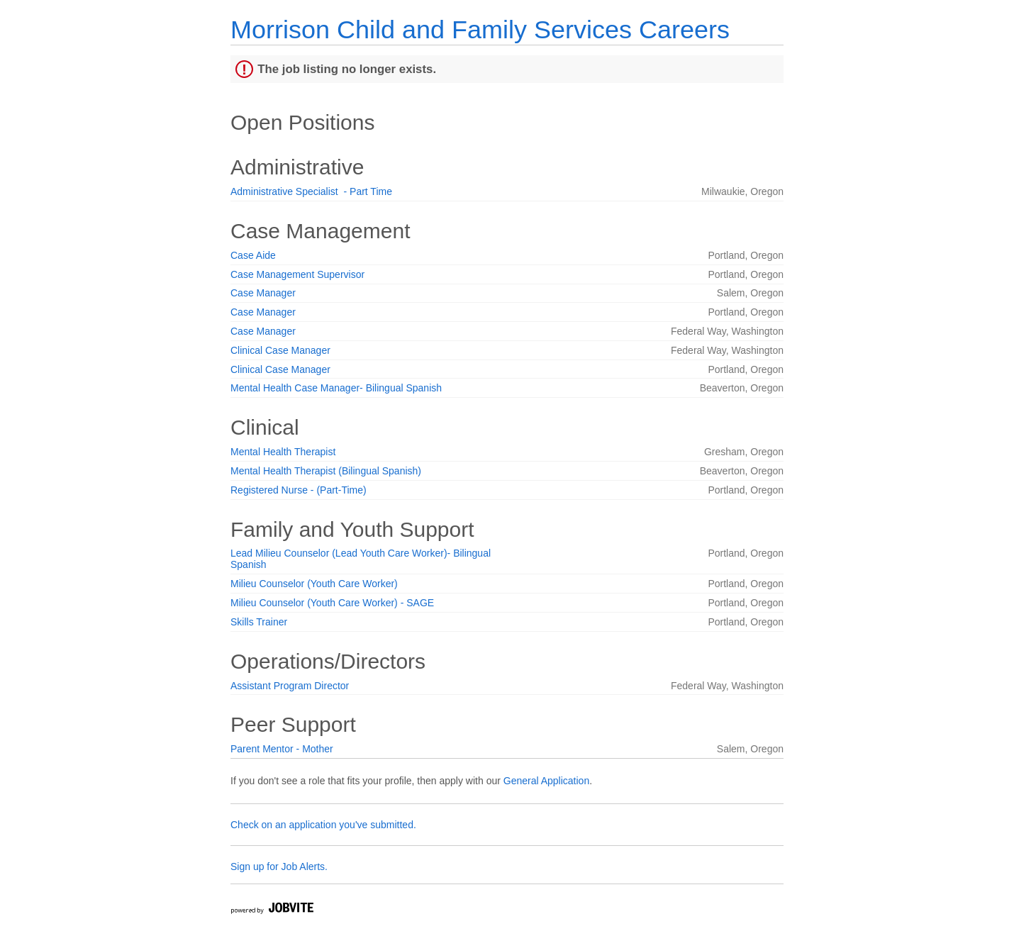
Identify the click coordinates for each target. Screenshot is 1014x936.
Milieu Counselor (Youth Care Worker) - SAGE (332, 602)
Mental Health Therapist (282, 451)
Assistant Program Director (289, 685)
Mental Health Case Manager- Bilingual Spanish (336, 388)
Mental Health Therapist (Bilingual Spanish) (325, 471)
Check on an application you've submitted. (323, 824)
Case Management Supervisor (297, 274)
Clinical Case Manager (280, 350)
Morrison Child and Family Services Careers (480, 29)
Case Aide (253, 255)
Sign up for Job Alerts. (279, 866)
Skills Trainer (258, 622)
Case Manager (263, 293)
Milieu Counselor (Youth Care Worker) (314, 583)
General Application (546, 780)
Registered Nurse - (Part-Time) (298, 490)
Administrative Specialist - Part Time (311, 191)
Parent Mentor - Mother (281, 748)
